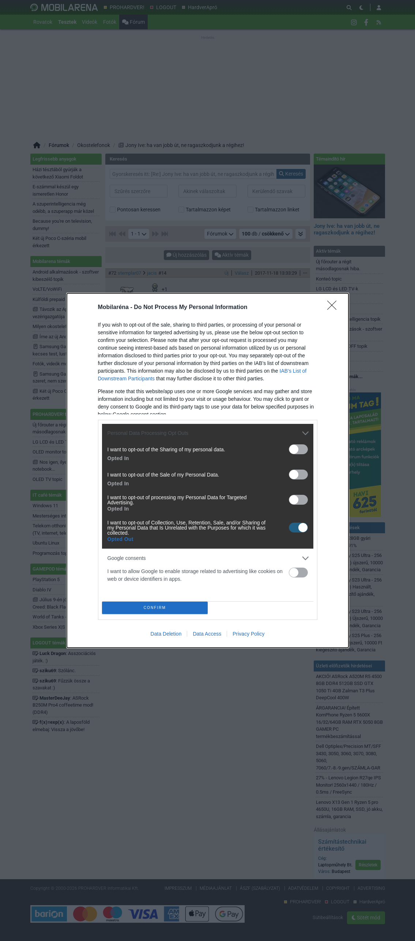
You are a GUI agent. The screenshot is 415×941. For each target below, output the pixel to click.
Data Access (207, 636)
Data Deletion (166, 636)
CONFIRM (157, 607)
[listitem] (207, 431)
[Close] (334, 305)
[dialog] (207, 470)
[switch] (298, 447)
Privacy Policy (248, 636)
